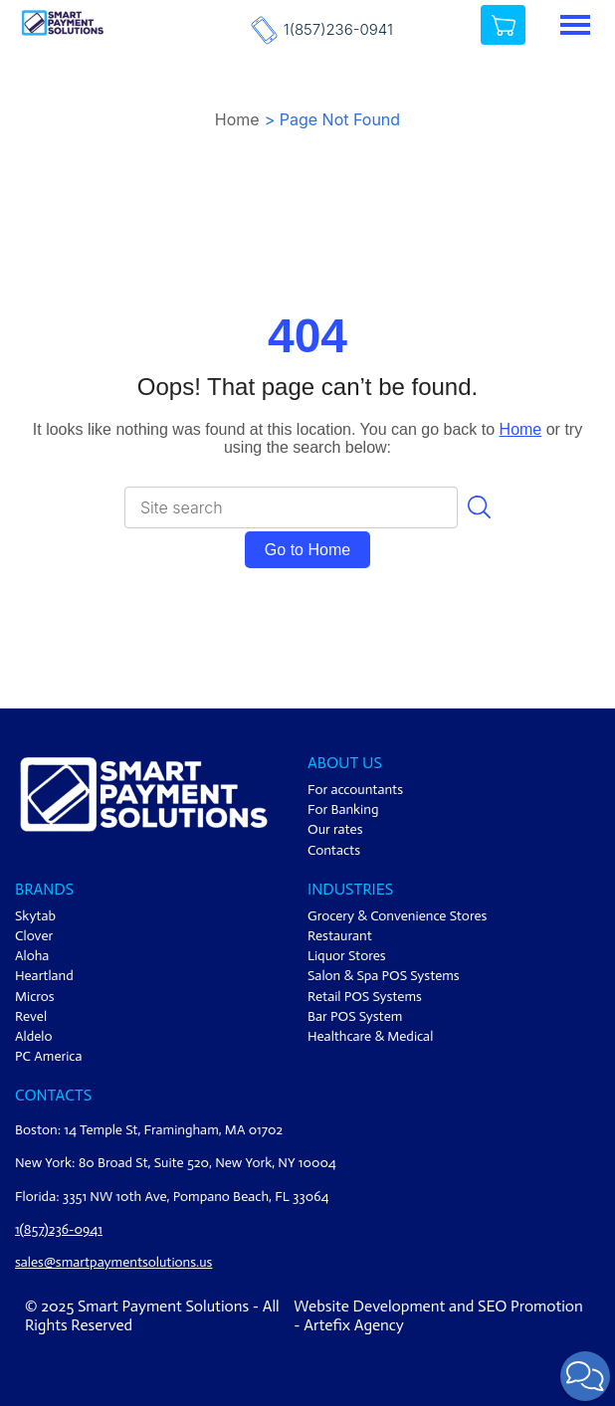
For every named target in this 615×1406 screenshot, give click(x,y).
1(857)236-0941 (338, 30)
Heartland (44, 975)
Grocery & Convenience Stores (397, 915)
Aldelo (33, 1036)
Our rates (335, 829)
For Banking (343, 809)
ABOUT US (345, 762)
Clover (34, 935)
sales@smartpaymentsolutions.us (113, 1262)
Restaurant (340, 935)
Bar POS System (355, 1016)
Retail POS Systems (365, 996)
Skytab (35, 915)
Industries (350, 889)
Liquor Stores (347, 955)
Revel (31, 1016)
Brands (44, 889)
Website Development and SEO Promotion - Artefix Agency (438, 1315)
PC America (48, 1056)
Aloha (32, 955)
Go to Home (307, 549)
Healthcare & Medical (370, 1036)
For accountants (355, 789)
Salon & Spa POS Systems (384, 975)
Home (237, 119)
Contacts (334, 850)
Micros (35, 996)
